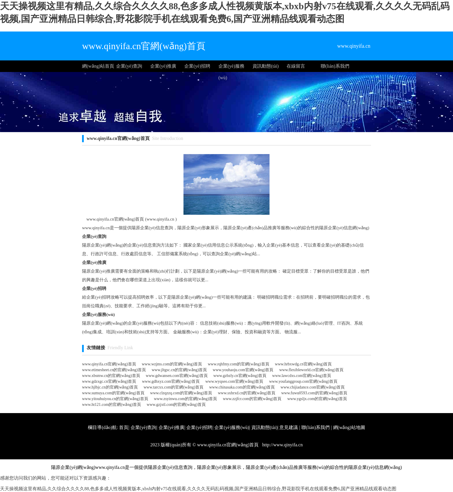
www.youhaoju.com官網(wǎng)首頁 (243, 370)
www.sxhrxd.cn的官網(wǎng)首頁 (246, 393)
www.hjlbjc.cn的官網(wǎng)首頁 (110, 387)
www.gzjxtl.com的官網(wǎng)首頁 (176, 404)
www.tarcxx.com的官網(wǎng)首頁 (173, 387)
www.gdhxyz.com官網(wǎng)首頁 (171, 381)
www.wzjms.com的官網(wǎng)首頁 (172, 364)
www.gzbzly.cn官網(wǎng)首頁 (239, 375)
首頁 (123, 427)
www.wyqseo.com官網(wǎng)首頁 (234, 381)
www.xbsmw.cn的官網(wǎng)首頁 (111, 375)
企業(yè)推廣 (163, 66)
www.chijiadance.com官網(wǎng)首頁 (313, 387)
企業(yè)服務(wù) (231, 68)
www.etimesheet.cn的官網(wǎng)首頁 (114, 370)
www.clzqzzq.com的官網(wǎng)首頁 (181, 393)
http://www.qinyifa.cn (281, 444)
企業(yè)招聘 (197, 66)
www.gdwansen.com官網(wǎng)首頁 (177, 375)
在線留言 (296, 66)
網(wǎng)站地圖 (349, 427)
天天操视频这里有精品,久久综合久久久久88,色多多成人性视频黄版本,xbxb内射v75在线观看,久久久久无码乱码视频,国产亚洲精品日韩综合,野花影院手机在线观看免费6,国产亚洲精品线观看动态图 (198, 488)
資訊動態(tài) (266, 66)
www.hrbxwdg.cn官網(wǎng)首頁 (303, 364)
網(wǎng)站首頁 (98, 66)
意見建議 (288, 427)
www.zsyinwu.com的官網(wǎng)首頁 (185, 399)
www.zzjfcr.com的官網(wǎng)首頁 (252, 399)
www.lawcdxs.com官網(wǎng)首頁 (301, 375)
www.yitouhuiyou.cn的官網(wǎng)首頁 (115, 399)
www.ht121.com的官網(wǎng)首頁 (111, 404)
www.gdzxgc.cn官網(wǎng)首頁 (109, 381)
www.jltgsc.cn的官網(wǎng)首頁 (179, 370)
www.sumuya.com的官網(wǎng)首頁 (113, 393)
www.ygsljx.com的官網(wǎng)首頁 (317, 399)
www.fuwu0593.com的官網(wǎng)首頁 (314, 393)
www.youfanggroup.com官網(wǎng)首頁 (303, 381)
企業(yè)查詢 (129, 66)
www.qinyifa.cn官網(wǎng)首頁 (109, 364)
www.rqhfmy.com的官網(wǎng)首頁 (238, 364)
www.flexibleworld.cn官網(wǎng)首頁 (311, 370)
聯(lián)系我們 (335, 66)
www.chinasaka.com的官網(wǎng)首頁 (242, 387)
